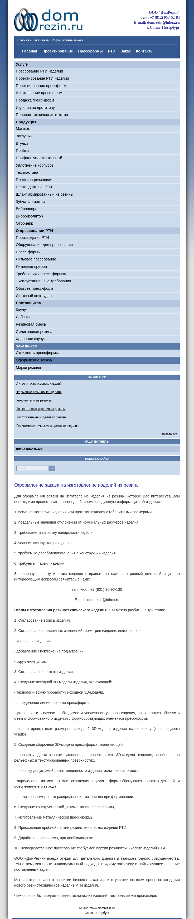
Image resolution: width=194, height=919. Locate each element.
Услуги (22, 64)
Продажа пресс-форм (35, 100)
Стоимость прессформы (37, 353)
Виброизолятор (29, 216)
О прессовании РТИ (34, 231)
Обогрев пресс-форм (34, 288)
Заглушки (24, 136)
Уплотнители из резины (33, 400)
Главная (23, 40)
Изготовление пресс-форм (39, 93)
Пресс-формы (28, 252)
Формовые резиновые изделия (38, 392)
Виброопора (26, 209)
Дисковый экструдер (34, 296)
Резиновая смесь (31, 324)
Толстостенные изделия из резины (41, 417)
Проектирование (57, 51)
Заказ (125, 51)
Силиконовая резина (34, 332)
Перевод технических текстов (42, 115)
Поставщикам (29, 303)
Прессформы (90, 51)
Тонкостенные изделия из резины (41, 409)
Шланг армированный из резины (44, 194)
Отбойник (24, 223)
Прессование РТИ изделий (39, 71)
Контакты (144, 51)
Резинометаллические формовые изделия (47, 426)
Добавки (23, 317)
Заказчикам (40, 40)
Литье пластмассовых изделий (39, 383)
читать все (170, 434)
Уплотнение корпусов (35, 165)
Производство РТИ (32, 237)
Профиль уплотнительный (39, 158)
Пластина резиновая (34, 180)
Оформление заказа (34, 360)
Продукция (26, 122)
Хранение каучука (32, 339)
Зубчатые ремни (30, 202)
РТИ (111, 51)
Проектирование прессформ (41, 86)
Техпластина (27, 172)
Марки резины (28, 367)
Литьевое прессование (36, 259)
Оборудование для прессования (44, 245)
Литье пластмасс (29, 449)
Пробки (22, 150)
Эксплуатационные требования (43, 281)
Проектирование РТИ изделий (42, 78)
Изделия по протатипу (35, 107)
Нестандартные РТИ (34, 187)
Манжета (24, 129)
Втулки (22, 143)
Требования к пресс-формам (41, 274)
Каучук (21, 310)
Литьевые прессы (31, 266)
